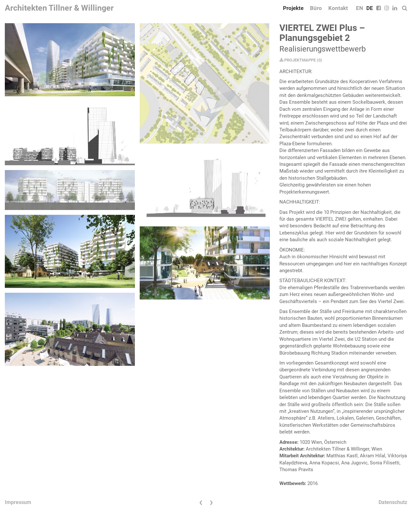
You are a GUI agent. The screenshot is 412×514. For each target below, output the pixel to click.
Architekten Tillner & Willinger (59, 8)
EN (359, 8)
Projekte (293, 8)
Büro (316, 8)
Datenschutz (393, 502)
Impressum (18, 502)
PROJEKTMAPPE (297, 60)
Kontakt (338, 8)
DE (369, 8)
